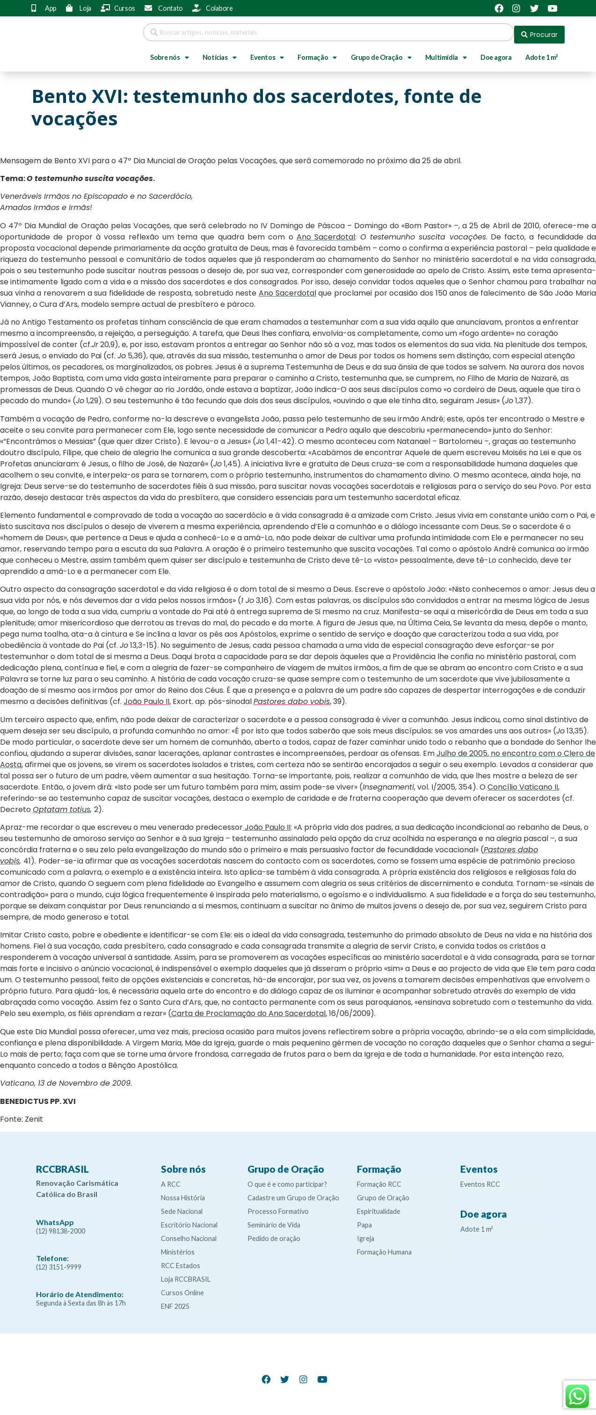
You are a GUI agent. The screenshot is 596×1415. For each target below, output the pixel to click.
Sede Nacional (182, 1207)
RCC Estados (180, 1261)
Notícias (219, 53)
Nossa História (183, 1193)
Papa (364, 1220)
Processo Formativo (278, 1207)
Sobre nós (169, 53)
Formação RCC (379, 1179)
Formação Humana (384, 1247)
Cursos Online (182, 1288)
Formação (317, 53)
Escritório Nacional (189, 1220)
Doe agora (495, 53)
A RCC (171, 1179)
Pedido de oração (273, 1234)
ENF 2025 (175, 1302)
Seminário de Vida (273, 1220)
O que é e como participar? (287, 1179)
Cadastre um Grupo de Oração (293, 1193)
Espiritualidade (378, 1207)
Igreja (365, 1234)
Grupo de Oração (381, 53)
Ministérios (178, 1247)
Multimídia (446, 53)
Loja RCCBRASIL (186, 1274)
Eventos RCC (480, 1179)
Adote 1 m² (541, 53)
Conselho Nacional (189, 1234)
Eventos (267, 53)
